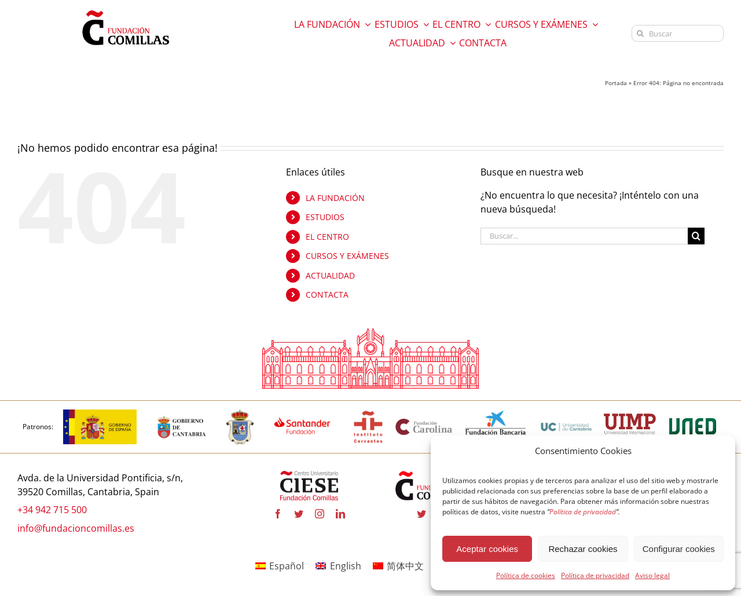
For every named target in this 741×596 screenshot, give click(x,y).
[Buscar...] (584, 236)
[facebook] (278, 514)
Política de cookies (525, 575)
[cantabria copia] (182, 414)
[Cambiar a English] (338, 565)
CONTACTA (327, 295)
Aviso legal (652, 575)
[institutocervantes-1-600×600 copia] (368, 414)
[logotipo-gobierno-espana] (100, 414)
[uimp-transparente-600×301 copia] (630, 418)
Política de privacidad (595, 575)
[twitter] (298, 514)
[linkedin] (340, 514)
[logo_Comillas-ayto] (240, 414)
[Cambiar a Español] (280, 565)
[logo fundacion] (125, 10)
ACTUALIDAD (330, 275)
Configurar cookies (679, 549)
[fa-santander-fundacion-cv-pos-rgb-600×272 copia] (302, 414)
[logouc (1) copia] (566, 414)
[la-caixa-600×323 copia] (496, 414)
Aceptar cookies (487, 549)
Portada (616, 83)
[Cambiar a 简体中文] (398, 565)
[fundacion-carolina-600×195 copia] (424, 422)
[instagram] (319, 514)
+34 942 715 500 (52, 510)
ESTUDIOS (325, 216)
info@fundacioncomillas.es (75, 528)
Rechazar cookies (582, 549)
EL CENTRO (327, 236)
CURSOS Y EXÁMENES (347, 256)
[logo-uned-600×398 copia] (692, 414)
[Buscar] (678, 33)
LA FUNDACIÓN (335, 197)
